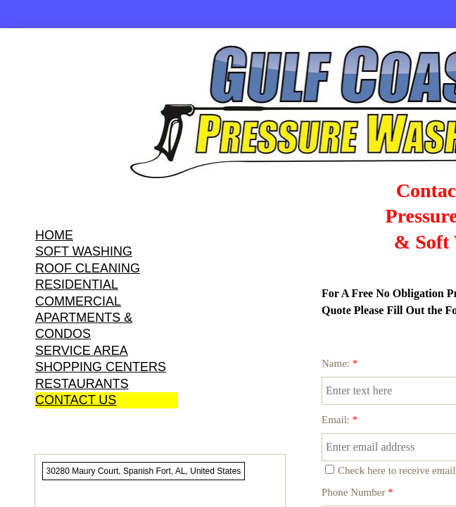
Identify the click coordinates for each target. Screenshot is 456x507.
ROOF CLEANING (87, 268)
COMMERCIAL (78, 301)
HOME (54, 235)
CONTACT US (75, 400)
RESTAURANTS (82, 384)
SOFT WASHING (83, 251)
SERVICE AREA (81, 351)
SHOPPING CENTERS (100, 367)
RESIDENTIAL (76, 284)
